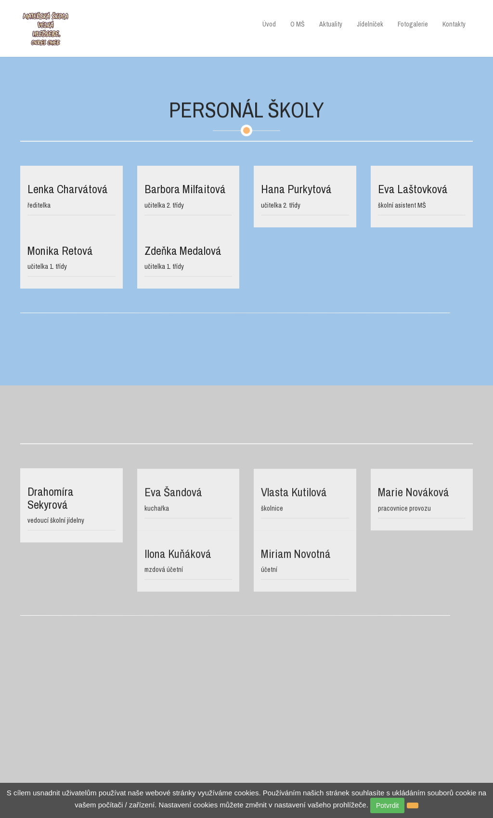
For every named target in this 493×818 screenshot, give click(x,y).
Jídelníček (370, 24)
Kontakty (454, 24)
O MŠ (297, 24)
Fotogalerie (413, 24)
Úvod (269, 24)
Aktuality (330, 24)
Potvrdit (387, 805)
